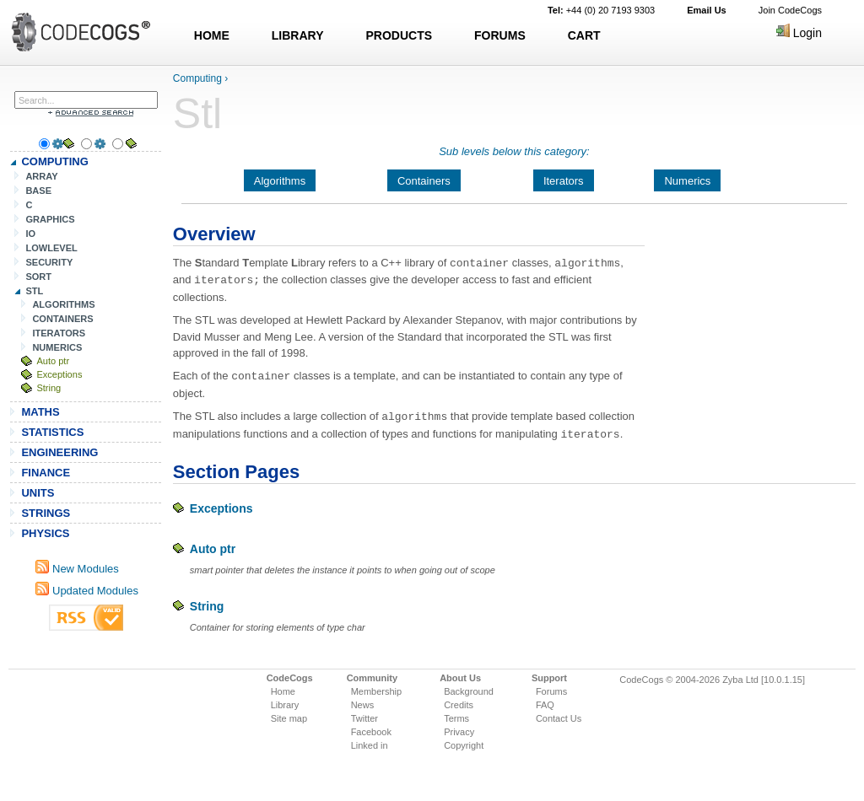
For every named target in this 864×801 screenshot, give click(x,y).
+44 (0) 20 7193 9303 (601, 10)
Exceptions (59, 374)
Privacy (459, 728)
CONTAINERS (62, 319)
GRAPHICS (49, 219)
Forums (551, 687)
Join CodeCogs (790, 10)
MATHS (40, 412)
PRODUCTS (399, 35)
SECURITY (49, 262)
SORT (38, 276)
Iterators (563, 181)
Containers (424, 181)
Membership (376, 687)
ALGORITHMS (63, 304)
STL (34, 291)
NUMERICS (57, 347)
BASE (38, 190)
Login (799, 33)
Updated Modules (86, 590)
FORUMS (500, 35)
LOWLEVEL (51, 248)
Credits (458, 701)
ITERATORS (58, 333)
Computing (197, 78)
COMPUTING (54, 161)
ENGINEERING (59, 452)
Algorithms (279, 181)
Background (469, 687)
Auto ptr (52, 361)
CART (584, 35)
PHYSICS (45, 533)
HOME (212, 35)
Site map (289, 714)
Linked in (369, 741)
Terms (456, 714)
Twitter (364, 714)
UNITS (37, 493)
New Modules (76, 568)
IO (30, 233)
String (48, 388)
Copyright (463, 741)
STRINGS (45, 513)
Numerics (687, 181)
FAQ (545, 701)
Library (285, 701)
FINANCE (45, 472)
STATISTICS (52, 432)
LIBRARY (298, 35)
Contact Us (558, 714)
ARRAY (41, 176)
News (363, 701)
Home (283, 687)
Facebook (371, 728)
